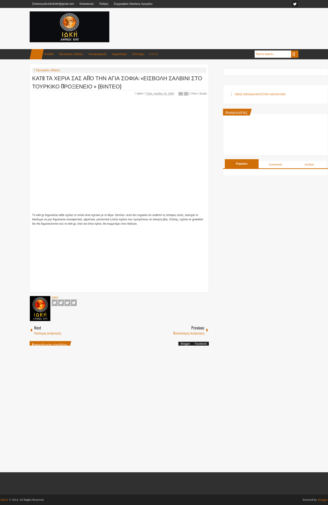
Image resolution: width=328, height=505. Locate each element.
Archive (309, 164)
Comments (275, 164)
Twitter (61, 302)
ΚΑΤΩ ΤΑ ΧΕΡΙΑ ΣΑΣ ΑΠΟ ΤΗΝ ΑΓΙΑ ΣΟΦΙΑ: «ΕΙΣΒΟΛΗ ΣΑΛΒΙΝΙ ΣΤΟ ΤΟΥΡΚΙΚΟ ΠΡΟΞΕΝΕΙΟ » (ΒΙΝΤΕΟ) (117, 82)
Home (37, 54)
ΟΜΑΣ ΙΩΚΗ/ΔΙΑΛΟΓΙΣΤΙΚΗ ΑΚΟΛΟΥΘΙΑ (260, 94)
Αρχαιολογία (119, 54)
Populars (242, 163)
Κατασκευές (86, 3)
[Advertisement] (215, 22)
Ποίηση (103, 3)
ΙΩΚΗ (140, 93)
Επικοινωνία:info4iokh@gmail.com (53, 3)
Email (202, 93)
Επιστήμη (138, 54)
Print (193, 93)
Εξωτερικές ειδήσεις (71, 54)
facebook (295, 4)
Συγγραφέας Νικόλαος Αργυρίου (133, 3)
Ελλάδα (49, 54)
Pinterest (74, 302)
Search (294, 54)
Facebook (55, 302)
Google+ (67, 302)
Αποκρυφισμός (98, 54)
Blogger (185, 343)
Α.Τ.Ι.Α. (153, 54)
